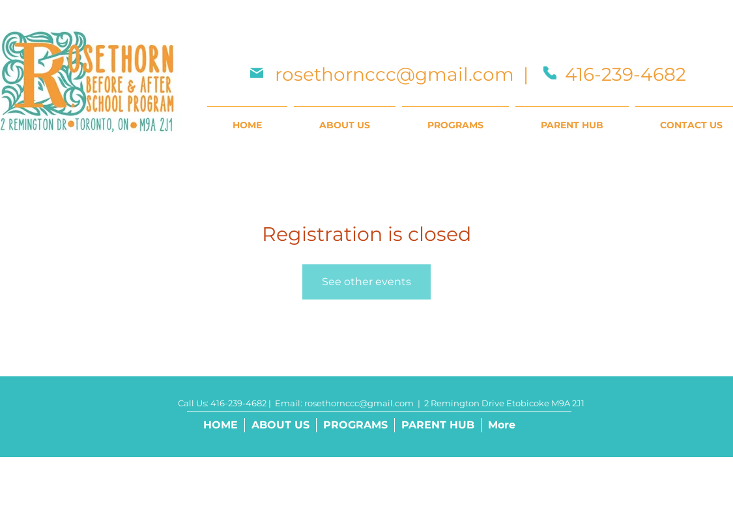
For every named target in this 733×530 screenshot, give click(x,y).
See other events (366, 281)
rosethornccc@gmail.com (394, 74)
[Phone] (549, 72)
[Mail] (256, 72)
